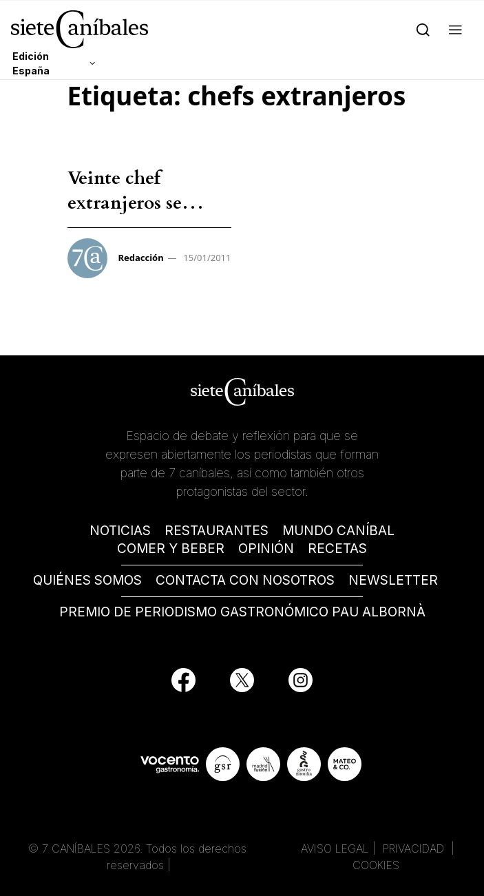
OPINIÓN (266, 548)
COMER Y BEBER (170, 548)
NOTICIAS (120, 531)
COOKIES (376, 865)
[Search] (423, 29)
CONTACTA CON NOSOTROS (245, 580)
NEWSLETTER (393, 580)
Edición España (31, 63)
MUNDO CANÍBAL (338, 531)
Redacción (141, 257)
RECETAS (337, 548)
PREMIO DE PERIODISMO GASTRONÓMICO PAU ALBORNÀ (242, 612)
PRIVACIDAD (415, 848)
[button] (455, 29)
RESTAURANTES (217, 531)
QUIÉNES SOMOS (87, 580)
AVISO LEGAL (335, 848)
